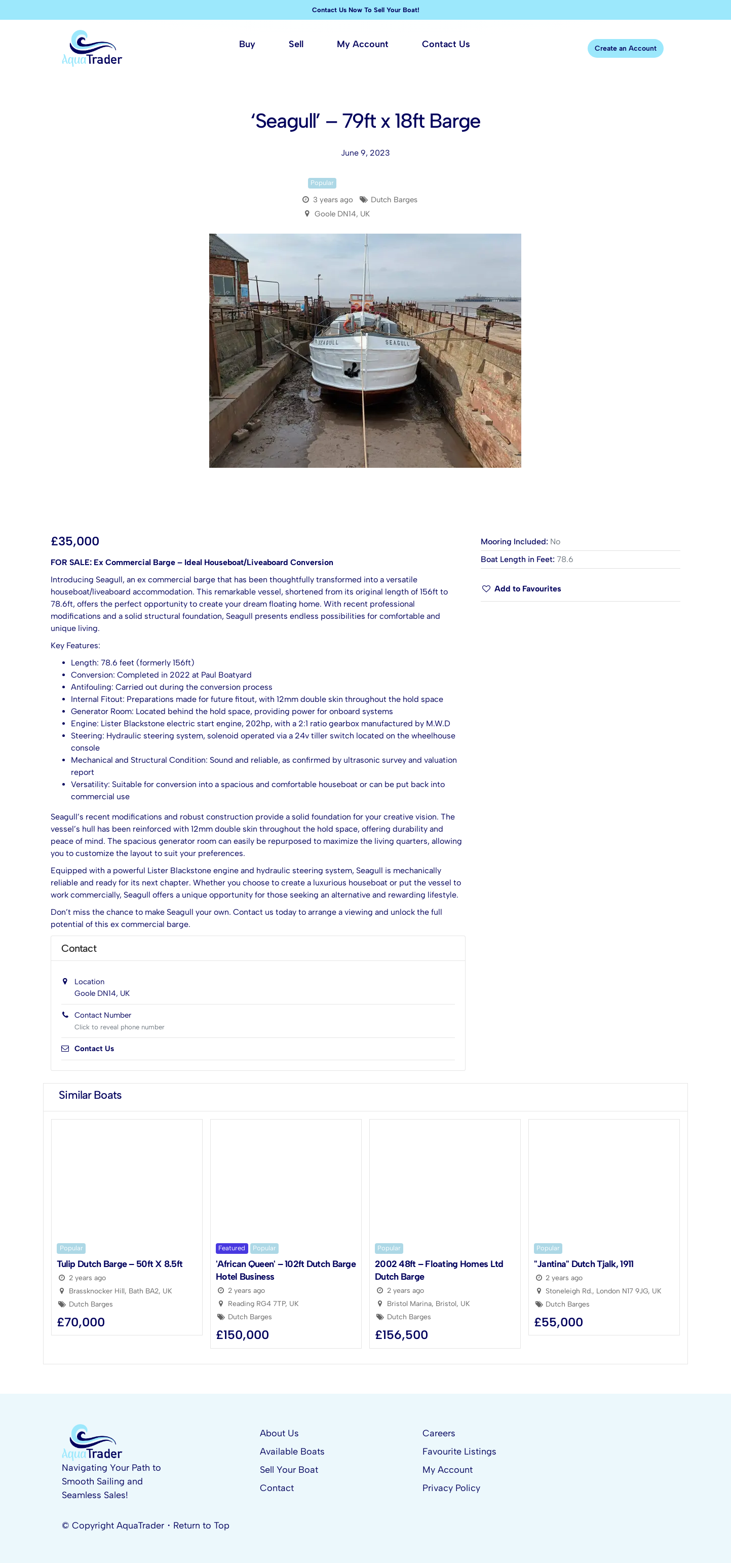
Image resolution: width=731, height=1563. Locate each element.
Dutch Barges (394, 199)
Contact (277, 1488)
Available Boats (292, 1451)
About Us (279, 1433)
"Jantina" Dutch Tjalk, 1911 (584, 1264)
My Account (447, 1469)
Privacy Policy (451, 1488)
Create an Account (626, 48)
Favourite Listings (459, 1451)
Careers (438, 1433)
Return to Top (201, 1525)
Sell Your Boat (289, 1469)
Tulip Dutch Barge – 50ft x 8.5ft (119, 1264)
